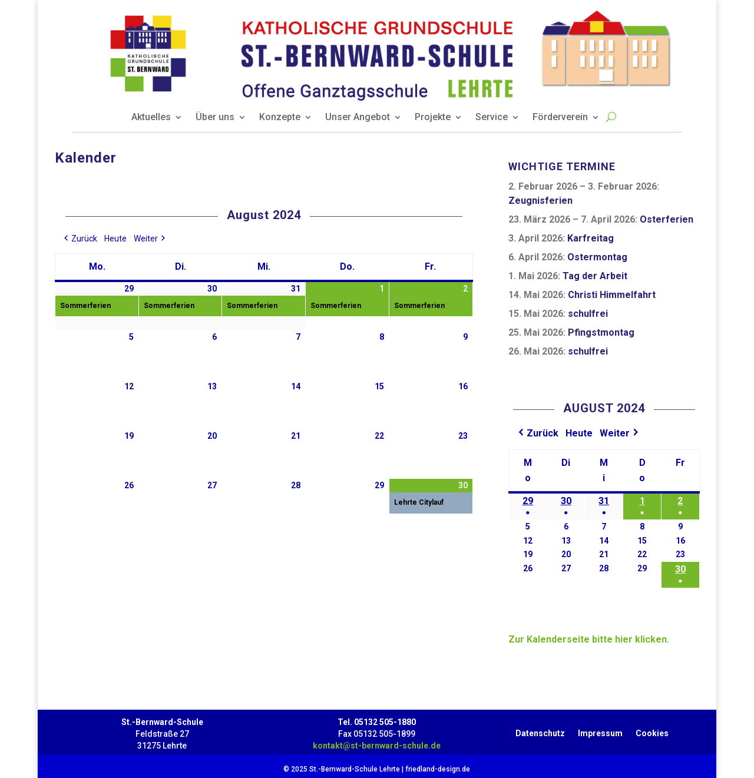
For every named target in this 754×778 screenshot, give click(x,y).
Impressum (600, 731)
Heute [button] (115, 238)
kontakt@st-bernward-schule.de (377, 745)
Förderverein (560, 118)
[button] (79, 239)
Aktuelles (151, 118)
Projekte (433, 118)
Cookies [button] (652, 731)
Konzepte (279, 118)
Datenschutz (540, 731)
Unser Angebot (357, 118)
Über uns (215, 118)
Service (491, 118)
